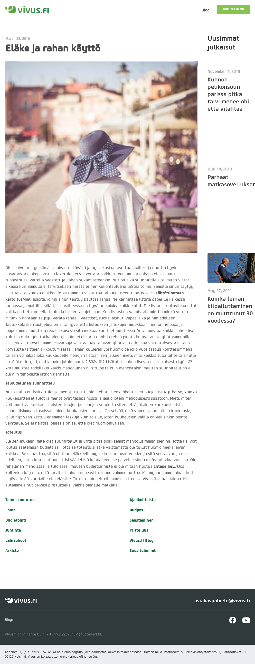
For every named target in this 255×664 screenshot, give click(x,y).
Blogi (206, 10)
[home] (27, 10)
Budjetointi (15, 520)
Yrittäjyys (139, 530)
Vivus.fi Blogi (142, 540)
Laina (10, 510)
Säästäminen (142, 520)
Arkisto (12, 550)
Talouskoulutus (19, 499)
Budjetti (137, 510)
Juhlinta (13, 530)
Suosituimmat (143, 550)
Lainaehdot (15, 540)
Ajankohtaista (143, 499)
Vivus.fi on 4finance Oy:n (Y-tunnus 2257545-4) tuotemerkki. (53, 634)
